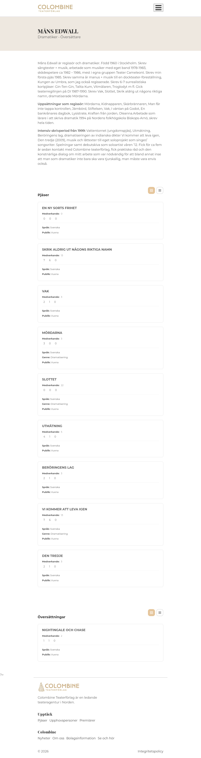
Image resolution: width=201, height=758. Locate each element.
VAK (45, 291)
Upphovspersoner (63, 720)
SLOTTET (49, 379)
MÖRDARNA (52, 333)
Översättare (70, 37)
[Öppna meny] (158, 8)
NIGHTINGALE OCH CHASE (63, 630)
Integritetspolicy (150, 751)
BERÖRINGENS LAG (58, 467)
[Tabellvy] (159, 190)
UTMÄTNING (52, 426)
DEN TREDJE (52, 556)
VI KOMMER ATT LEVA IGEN (64, 509)
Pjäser (42, 720)
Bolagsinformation (81, 738)
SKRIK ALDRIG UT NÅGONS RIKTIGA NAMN (77, 250)
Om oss (58, 738)
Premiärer (87, 720)
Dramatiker (48, 37)
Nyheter (44, 738)
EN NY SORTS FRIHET (59, 208)
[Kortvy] (151, 190)
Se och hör (106, 738)
